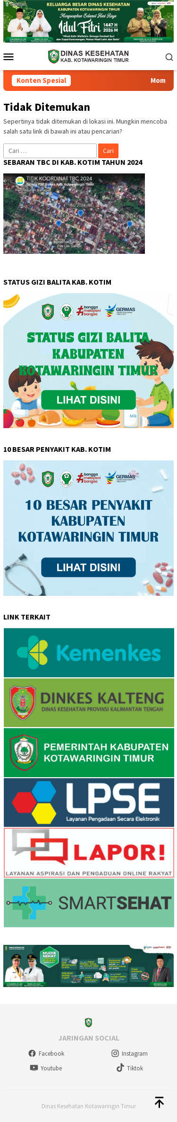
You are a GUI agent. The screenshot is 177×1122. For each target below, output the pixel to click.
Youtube (46, 1068)
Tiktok (129, 1068)
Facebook (46, 1054)
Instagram (129, 1054)
